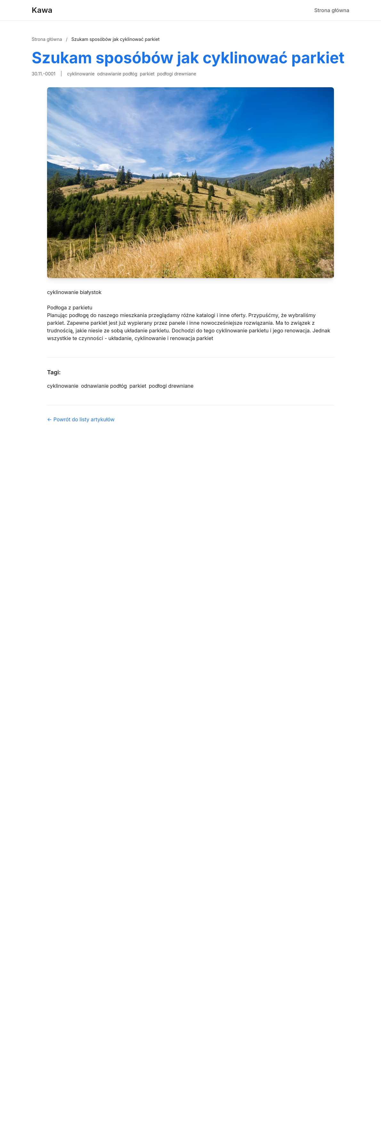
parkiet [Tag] (137, 386)
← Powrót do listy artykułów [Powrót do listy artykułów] (81, 419)
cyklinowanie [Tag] (62, 386)
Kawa (42, 10)
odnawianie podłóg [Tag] (104, 386)
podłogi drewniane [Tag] (171, 386)
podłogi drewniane (176, 73)
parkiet (147, 73)
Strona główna (331, 10)
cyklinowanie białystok (74, 292)
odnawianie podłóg (117, 73)
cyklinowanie (81, 73)
